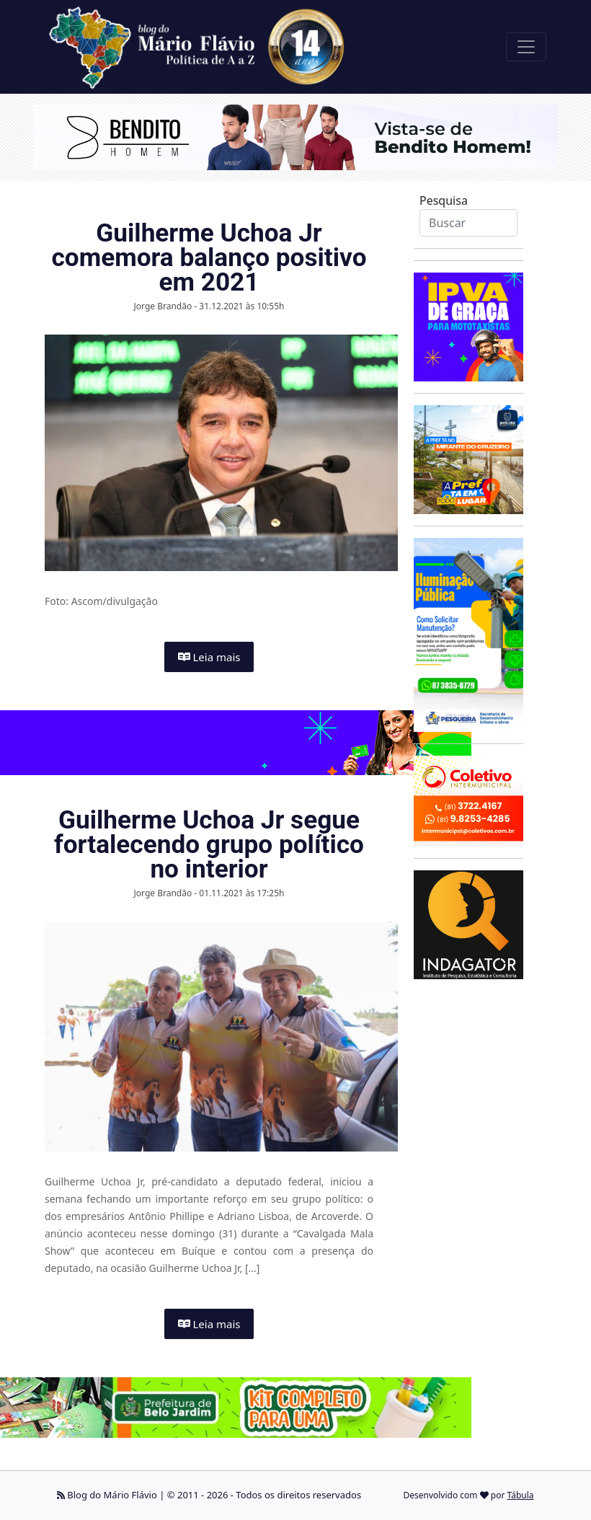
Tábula (520, 1495)
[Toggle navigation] (526, 46)
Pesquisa (443, 200)
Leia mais (209, 657)
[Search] (468, 223)
